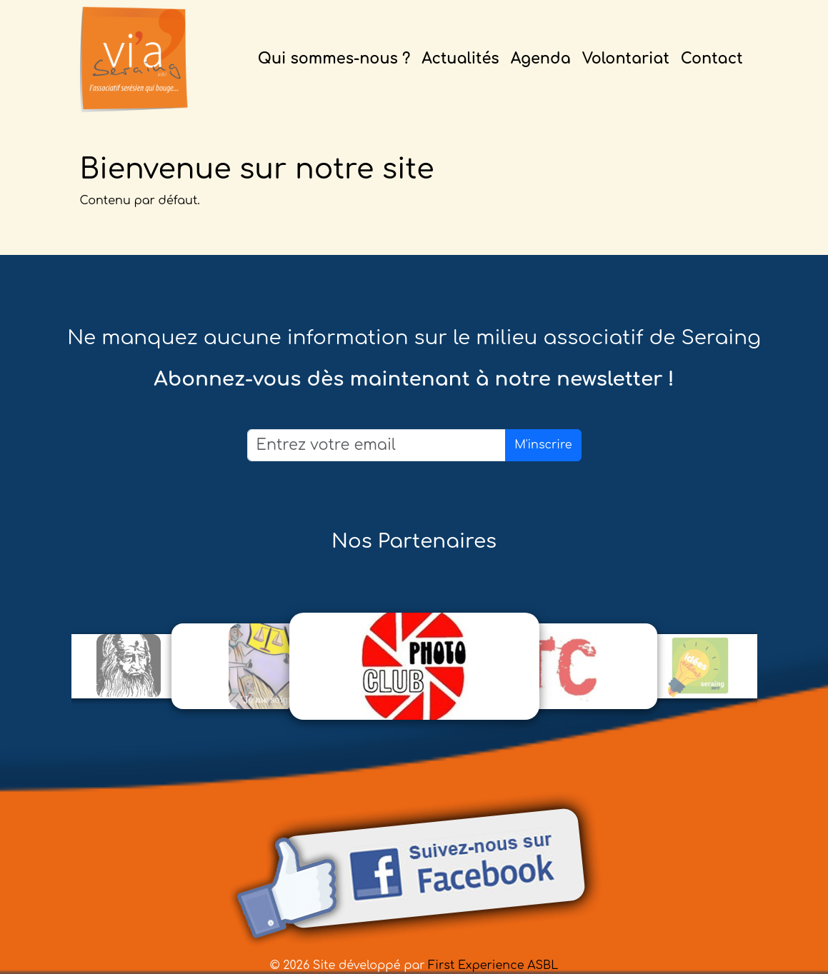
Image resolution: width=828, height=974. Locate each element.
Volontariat (625, 59)
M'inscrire (543, 444)
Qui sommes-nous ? (334, 59)
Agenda (541, 59)
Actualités (460, 59)
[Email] (377, 445)
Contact (712, 59)
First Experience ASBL (493, 965)
